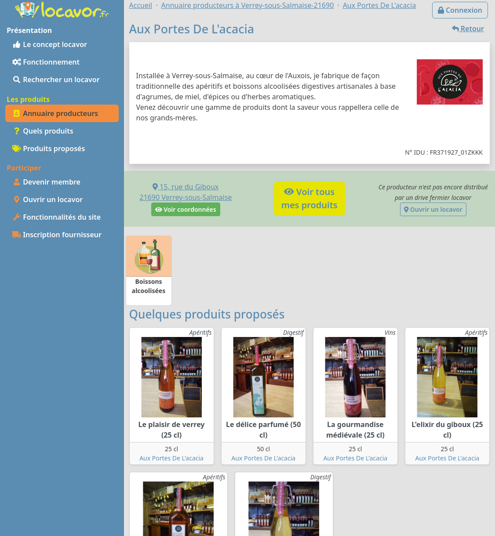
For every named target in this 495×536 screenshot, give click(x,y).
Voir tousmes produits (309, 198)
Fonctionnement (46, 62)
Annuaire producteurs (55, 113)
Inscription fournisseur (57, 234)
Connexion (460, 10)
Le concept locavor (49, 44)
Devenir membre (46, 182)
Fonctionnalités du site (56, 217)
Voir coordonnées (185, 209)
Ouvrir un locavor (47, 199)
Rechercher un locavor (56, 79)
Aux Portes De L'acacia (171, 458)
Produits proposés (48, 148)
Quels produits (42, 131)
